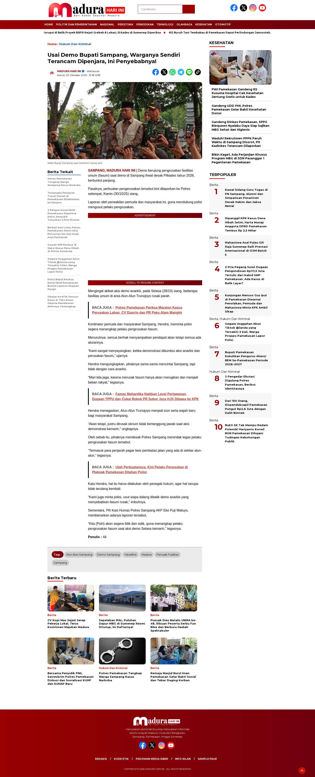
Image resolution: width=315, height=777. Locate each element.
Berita (213, 185)
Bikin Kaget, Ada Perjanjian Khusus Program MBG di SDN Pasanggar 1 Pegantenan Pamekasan (239, 158)
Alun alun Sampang (79, 554)
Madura (147, 554)
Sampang (60, 562)
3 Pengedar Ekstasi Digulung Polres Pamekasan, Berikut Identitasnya (240, 382)
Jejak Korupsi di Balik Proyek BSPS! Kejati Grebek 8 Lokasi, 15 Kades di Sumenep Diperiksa (100, 32)
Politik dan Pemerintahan (76, 24)
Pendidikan (145, 24)
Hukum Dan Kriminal (75, 44)
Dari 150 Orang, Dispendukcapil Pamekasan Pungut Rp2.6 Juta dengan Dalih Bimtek (246, 407)
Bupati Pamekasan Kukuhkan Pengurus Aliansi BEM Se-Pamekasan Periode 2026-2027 (246, 358)
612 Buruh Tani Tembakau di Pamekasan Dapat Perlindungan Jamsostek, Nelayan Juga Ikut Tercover (241, 32)
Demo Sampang (108, 554)
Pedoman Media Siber (152, 758)
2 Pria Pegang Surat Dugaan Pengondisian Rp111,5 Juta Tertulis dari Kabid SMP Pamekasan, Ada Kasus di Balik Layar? (246, 275)
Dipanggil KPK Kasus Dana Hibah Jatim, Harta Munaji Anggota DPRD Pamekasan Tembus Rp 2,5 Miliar (246, 224)
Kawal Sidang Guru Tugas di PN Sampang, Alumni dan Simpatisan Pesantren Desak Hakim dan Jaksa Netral (246, 198)
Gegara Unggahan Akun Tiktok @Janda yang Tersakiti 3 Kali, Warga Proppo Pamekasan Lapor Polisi (245, 332)
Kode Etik (121, 758)
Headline (131, 554)
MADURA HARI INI (69, 71)
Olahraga (184, 24)
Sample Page (207, 758)
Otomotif (223, 24)
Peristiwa (125, 24)
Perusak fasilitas (167, 554)
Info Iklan (183, 758)
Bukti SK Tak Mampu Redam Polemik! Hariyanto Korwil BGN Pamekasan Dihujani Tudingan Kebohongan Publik (246, 433)
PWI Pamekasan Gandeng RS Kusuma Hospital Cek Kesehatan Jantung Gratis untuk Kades (237, 93)
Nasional (107, 24)
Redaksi (101, 758)
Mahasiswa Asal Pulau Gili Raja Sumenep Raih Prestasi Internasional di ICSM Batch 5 (246, 248)
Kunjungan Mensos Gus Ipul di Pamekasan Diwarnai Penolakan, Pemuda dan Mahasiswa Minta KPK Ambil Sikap (246, 303)
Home (48, 24)
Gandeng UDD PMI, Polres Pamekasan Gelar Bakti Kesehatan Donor (239, 109)
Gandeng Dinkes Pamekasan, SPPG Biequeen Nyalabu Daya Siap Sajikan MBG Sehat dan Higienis (240, 125)
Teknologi (165, 24)
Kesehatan (203, 24)
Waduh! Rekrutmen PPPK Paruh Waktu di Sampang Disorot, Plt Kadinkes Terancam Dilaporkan (237, 142)
